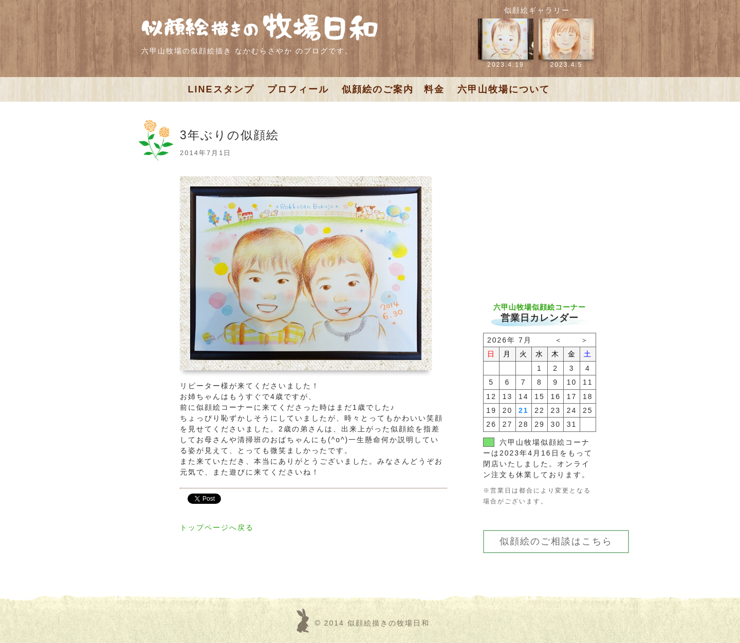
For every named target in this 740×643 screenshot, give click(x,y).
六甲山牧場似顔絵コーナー (539, 307)
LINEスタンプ (221, 89)
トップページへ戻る (217, 527)
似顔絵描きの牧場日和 (388, 623)
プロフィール (298, 89)
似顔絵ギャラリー (537, 10)
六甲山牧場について (503, 89)
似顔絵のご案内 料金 (393, 89)
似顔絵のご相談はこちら (556, 541)
